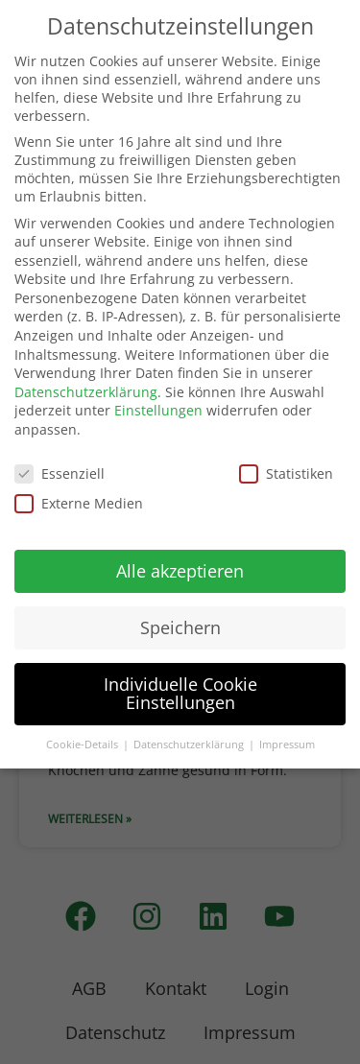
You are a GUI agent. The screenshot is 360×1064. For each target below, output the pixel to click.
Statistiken (286, 473)
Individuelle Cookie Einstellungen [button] (180, 694)
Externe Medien (78, 503)
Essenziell (59, 473)
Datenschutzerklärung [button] (190, 744)
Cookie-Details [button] (83, 744)
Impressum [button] (287, 744)
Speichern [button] (180, 627)
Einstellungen (158, 410)
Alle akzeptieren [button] (180, 570)
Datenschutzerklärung (85, 392)
